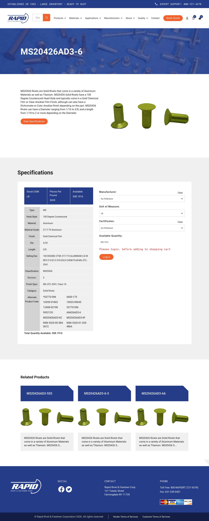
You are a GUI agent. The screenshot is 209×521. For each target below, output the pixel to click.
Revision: (32, 277)
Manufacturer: (108, 191)
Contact (155, 18)
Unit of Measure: (109, 206)
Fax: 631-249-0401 (170, 491)
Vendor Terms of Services (125, 517)
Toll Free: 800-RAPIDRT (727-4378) (179, 487)
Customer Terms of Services (156, 517)
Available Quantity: (110, 235)
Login (106, 256)
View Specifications (34, 121)
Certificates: (107, 221)
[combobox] (142, 198)
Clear (180, 193)
